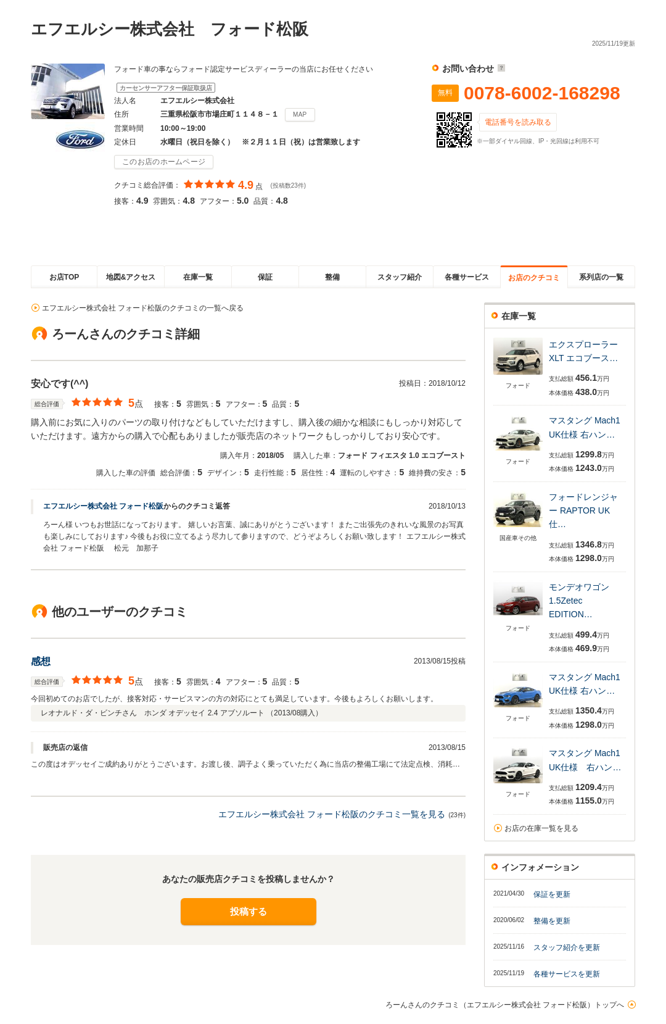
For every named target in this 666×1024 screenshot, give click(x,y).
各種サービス (467, 277)
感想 (41, 661)
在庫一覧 (198, 277)
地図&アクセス (131, 277)
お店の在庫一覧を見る (541, 828)
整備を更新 (551, 921)
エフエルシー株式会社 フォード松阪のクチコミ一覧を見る (331, 814)
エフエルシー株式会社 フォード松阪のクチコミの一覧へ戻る (143, 308)
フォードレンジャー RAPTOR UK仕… (583, 511)
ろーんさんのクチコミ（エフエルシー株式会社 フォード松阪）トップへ (504, 1005)
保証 (265, 277)
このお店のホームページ (163, 161)
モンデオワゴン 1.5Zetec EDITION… (579, 601)
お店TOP (64, 277)
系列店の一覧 (601, 277)
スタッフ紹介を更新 (566, 947)
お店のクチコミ (534, 277)
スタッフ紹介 (399, 277)
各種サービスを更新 (566, 974)
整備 (332, 277)
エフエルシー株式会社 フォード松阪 (103, 506)
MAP (300, 114)
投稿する (248, 911)
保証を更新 (551, 894)
